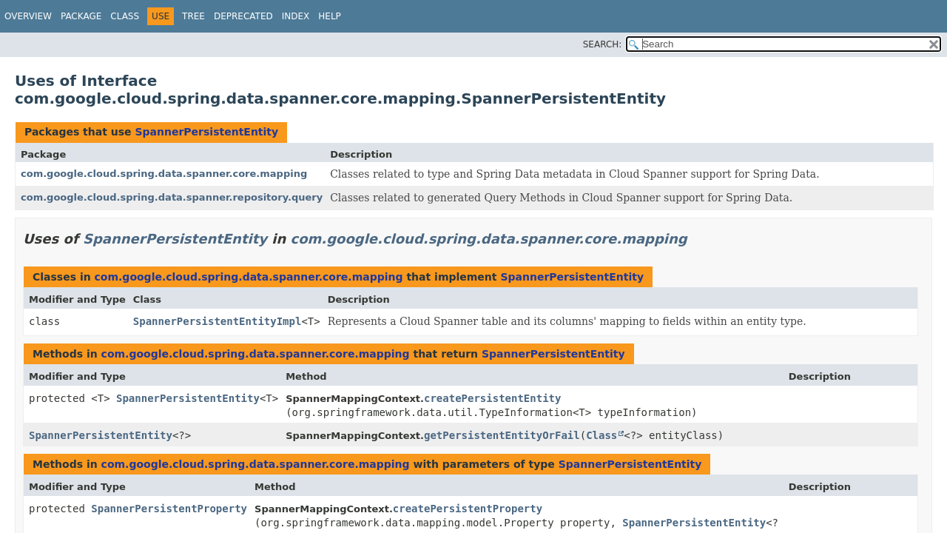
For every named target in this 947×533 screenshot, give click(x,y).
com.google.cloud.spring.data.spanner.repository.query (172, 197)
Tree (193, 16)
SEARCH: (602, 44)
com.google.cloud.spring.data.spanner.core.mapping (164, 173)
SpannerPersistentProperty (169, 508)
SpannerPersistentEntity (206, 132)
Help (329, 16)
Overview (28, 16)
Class (124, 16)
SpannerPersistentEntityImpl (217, 321)
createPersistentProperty (467, 508)
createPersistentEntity (492, 398)
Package (81, 16)
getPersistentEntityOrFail (502, 435)
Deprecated (243, 16)
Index (296, 16)
